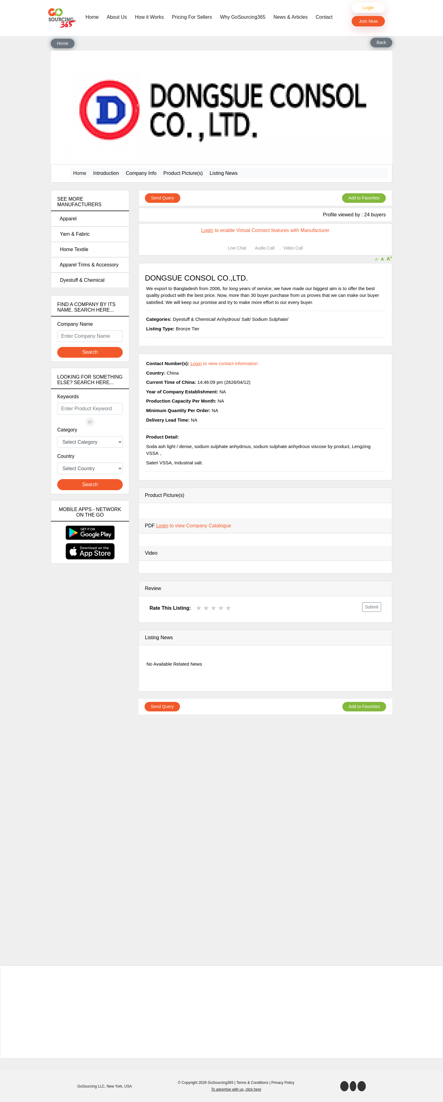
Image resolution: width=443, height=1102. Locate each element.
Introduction (106, 173)
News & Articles (290, 17)
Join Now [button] (368, 21)
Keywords (68, 396)
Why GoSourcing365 (242, 17)
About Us (117, 17)
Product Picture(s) (183, 173)
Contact (324, 17)
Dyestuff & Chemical (81, 280)
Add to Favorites (364, 197)
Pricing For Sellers (192, 17)
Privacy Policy (282, 1082)
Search (90, 352)
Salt (245, 319)
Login (368, 7)
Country (65, 456)
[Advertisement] (90, 676)
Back (381, 42)
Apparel (67, 218)
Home (94, 17)
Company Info (141, 173)
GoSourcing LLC (91, 1086)
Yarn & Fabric (73, 234)
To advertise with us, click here (236, 1089)
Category (67, 429)
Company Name (75, 324)
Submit (371, 606)
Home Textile (72, 249)
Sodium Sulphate (269, 319)
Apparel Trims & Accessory (87, 264)
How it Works (149, 17)
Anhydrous (228, 319)
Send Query (162, 197)
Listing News (224, 173)
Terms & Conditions (252, 1082)
